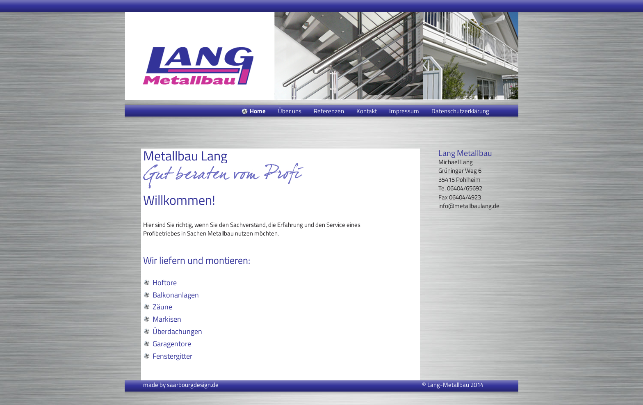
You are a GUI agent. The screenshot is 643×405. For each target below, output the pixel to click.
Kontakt (366, 111)
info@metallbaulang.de (468, 206)
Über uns (289, 111)
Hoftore (165, 282)
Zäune (162, 306)
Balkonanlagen (176, 294)
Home (258, 111)
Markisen (167, 319)
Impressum (404, 111)
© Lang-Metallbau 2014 (452, 384)
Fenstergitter (172, 356)
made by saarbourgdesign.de (181, 384)
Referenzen (329, 111)
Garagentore (172, 343)
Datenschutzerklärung (460, 111)
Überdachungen (177, 331)
